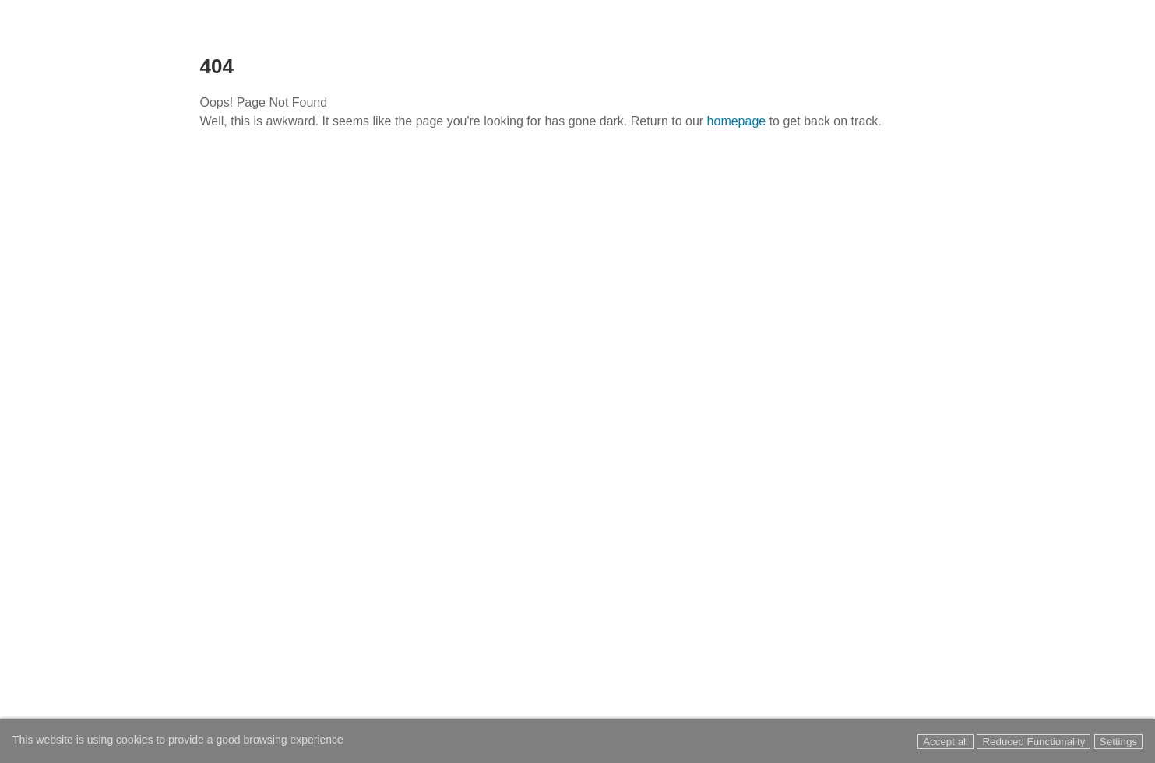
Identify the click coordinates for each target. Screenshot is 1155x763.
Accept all (945, 741)
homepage (736, 121)
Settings (1118, 741)
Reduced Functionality (1033, 741)
